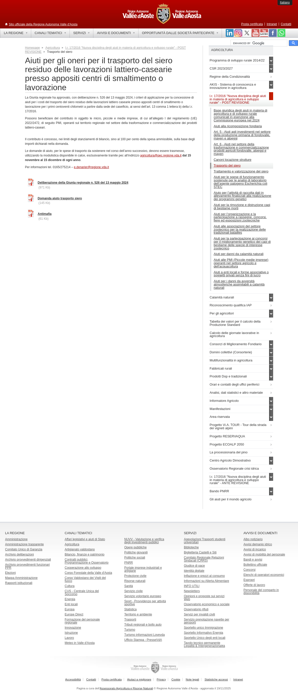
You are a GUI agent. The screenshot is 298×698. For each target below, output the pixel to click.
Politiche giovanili (136, 552)
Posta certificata (252, 24)
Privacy (161, 679)
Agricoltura (52, 48)
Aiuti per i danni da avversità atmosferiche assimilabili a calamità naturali (239, 284)
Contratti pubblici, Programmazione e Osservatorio (87, 561)
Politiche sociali (134, 557)
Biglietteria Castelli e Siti (200, 552)
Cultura (70, 586)
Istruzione (71, 632)
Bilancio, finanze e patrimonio (84, 554)
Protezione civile (135, 576)
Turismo (129, 629)
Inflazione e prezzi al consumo (204, 576)
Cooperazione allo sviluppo (83, 567)
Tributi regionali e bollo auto (143, 624)
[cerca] (258, 43)
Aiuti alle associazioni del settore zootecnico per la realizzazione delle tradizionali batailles (240, 229)
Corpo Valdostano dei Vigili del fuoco (85, 579)
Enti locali (71, 604)
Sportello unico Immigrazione (203, 627)
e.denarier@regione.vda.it (91, 167)
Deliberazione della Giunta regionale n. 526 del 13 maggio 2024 (83, 182)
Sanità (128, 586)
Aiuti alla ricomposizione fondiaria (238, 126)
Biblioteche (191, 547)
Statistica (130, 609)
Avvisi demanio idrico (257, 544)
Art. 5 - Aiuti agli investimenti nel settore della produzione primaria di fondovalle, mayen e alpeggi (242, 135)
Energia (70, 599)
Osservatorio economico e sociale (207, 604)
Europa (70, 609)
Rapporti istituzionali (18, 583)
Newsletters (192, 591)
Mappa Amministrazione (21, 578)
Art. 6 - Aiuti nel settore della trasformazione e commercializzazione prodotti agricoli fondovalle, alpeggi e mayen (241, 149)
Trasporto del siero (227, 165)
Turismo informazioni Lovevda (144, 635)
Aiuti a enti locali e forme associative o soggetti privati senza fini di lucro (241, 273)
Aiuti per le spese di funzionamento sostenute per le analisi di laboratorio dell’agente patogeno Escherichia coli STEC (240, 181)
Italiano (285, 2)
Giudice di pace (194, 565)
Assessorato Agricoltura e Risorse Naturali (126, 688)
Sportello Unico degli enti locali (204, 638)
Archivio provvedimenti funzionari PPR (27, 566)
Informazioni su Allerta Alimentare (206, 581)
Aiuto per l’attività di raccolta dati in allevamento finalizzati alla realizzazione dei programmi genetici (242, 196)
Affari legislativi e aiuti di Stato (85, 539)
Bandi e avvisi (252, 559)
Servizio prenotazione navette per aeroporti (206, 621)
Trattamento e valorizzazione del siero (241, 171)
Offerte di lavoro (254, 585)
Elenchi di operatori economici (263, 575)
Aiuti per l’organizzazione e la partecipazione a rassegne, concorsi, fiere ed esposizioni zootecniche (240, 217)
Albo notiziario (252, 539)
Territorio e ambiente (138, 614)
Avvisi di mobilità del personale (264, 554)
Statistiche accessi (216, 679)
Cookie (175, 679)
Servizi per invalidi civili (199, 614)
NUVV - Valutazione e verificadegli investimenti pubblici (144, 540)
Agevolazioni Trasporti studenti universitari (204, 540)
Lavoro (69, 638)
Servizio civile (133, 591)
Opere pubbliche (135, 547)
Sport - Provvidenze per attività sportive (145, 602)
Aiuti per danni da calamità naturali (239, 254)
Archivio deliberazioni (19, 554)
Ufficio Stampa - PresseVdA (143, 640)
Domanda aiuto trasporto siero (60, 198)
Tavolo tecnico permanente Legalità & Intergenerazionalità (204, 644)
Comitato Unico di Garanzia (23, 549)
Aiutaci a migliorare (139, 679)
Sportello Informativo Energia (203, 632)
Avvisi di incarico (254, 549)
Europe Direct (74, 614)
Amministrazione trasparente (24, 544)
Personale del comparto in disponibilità (261, 591)
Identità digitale (194, 571)
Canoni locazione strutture (233, 160)
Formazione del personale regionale (82, 621)
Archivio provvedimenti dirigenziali (28, 559)
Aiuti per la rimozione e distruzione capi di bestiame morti (242, 206)
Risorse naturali (134, 581)
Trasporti (130, 619)
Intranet (272, 24)
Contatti (286, 24)
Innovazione (73, 627)
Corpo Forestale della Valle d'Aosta (88, 573)
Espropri (249, 580)
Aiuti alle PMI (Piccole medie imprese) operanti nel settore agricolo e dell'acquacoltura (241, 263)
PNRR (128, 562)
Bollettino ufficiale (255, 564)
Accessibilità (73, 679)
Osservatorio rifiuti (196, 609)
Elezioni (10, 573)
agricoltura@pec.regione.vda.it (161, 155)
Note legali (192, 679)
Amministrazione (16, 539)
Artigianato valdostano (80, 549)
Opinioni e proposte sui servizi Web (204, 597)
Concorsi (249, 570)
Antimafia (45, 214)
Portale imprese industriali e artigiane (143, 569)
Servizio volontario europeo (142, 596)
